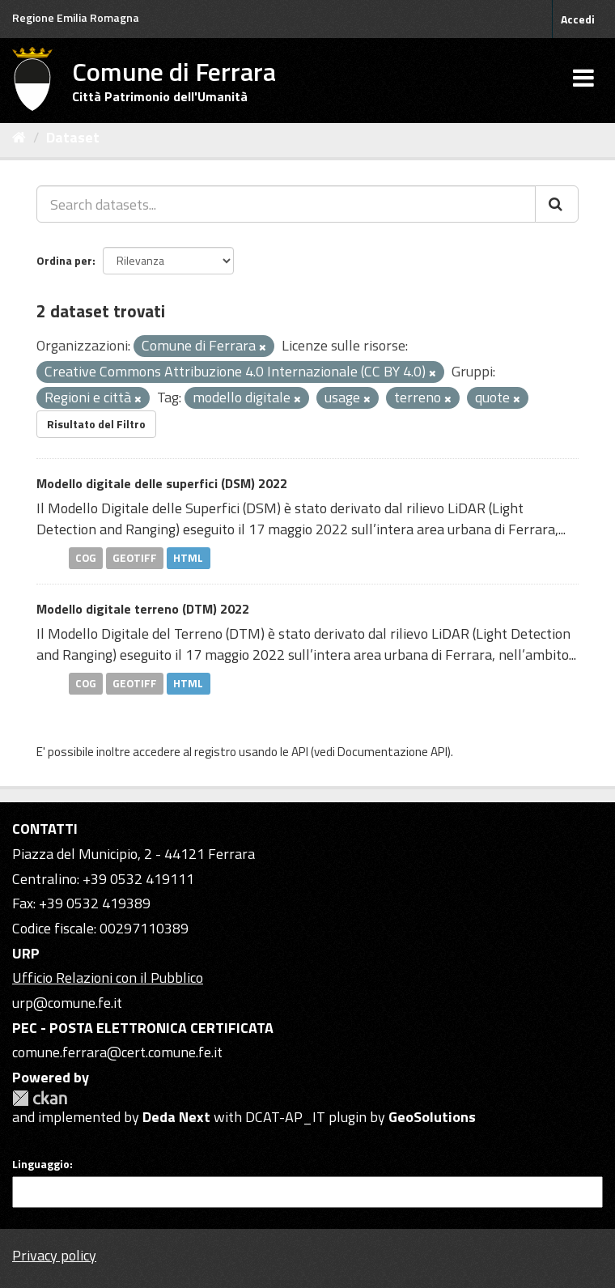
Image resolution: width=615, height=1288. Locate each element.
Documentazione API (392, 751)
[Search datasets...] (286, 204)
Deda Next (176, 1117)
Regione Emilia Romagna (75, 17)
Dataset (73, 137)
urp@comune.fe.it (67, 1003)
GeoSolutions (432, 1117)
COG (85, 558)
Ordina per (64, 260)
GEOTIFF (134, 558)
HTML (188, 558)
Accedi (578, 19)
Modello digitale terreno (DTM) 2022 (142, 608)
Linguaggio (41, 1164)
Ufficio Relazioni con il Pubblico (107, 977)
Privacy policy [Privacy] (54, 1255)
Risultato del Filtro (96, 423)
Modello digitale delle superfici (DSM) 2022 (161, 483)
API (299, 751)
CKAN (39, 1098)
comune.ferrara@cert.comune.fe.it (117, 1052)
